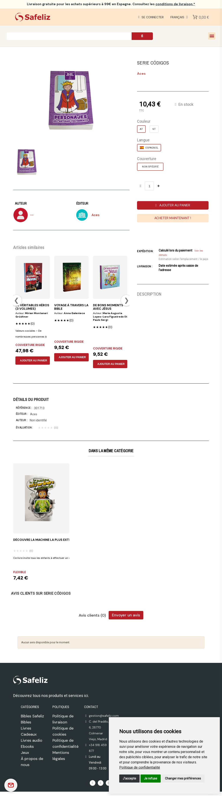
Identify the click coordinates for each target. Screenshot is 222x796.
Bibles (26, 722)
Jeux (25, 752)
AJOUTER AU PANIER (33, 360)
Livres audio (31, 740)
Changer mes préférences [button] (183, 778)
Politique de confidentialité (139, 767)
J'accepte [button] (129, 778)
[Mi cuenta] (150, 17)
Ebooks (27, 746)
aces (141, 73)
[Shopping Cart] (195, 17)
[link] (139, 767)
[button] (172, 205)
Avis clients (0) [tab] (92, 615)
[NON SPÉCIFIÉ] (150, 167)
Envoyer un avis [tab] (126, 615)
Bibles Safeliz (32, 716)
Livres (26, 728)
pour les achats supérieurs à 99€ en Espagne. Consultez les (111, 4)
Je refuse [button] (150, 778)
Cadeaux (29, 734)
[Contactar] (10, 785)
